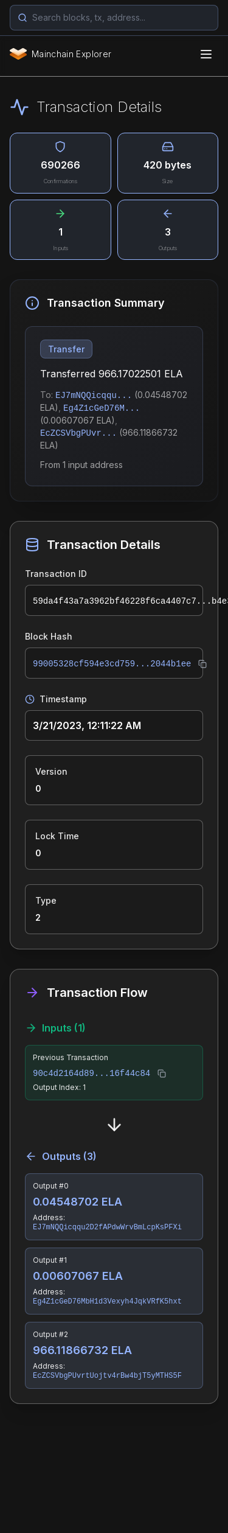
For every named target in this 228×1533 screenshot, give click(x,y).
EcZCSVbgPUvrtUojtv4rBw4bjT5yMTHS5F (107, 1376)
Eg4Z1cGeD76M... (101, 408)
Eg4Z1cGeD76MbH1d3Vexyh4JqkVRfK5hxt (107, 1301)
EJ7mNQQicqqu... (93, 395)
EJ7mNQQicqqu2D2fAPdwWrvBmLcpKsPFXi (107, 1227)
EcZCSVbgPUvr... (78, 433)
